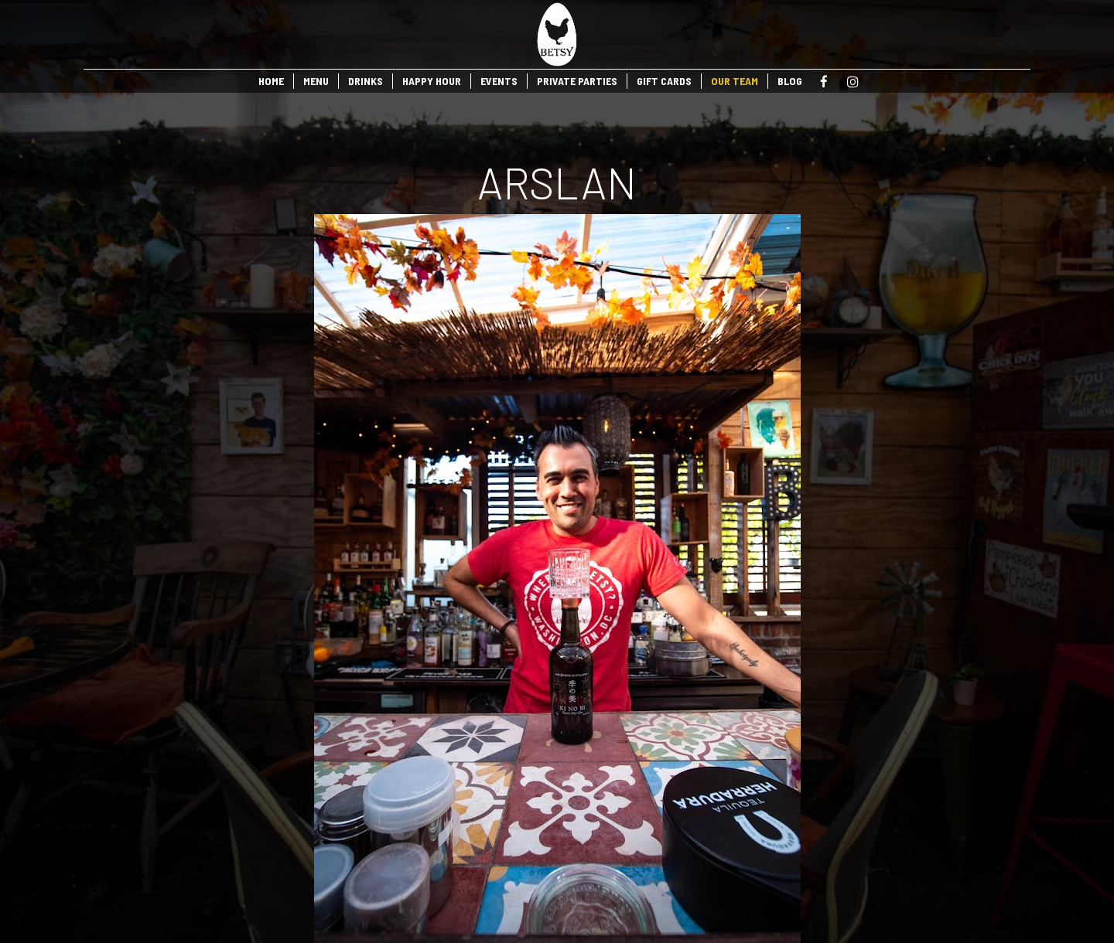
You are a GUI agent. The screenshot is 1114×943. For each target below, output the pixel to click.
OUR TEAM (734, 80)
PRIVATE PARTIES (577, 80)
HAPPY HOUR (431, 80)
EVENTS (499, 80)
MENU (316, 80)
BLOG (789, 80)
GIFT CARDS (664, 80)
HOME (271, 80)
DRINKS (365, 80)
